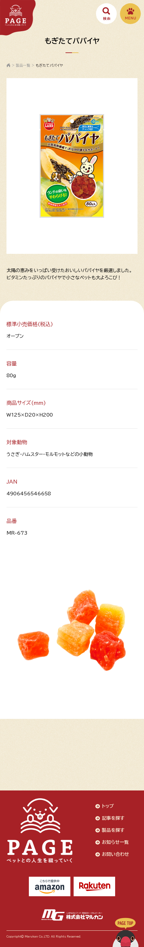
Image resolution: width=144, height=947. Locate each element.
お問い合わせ (115, 854)
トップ (108, 806)
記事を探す (113, 818)
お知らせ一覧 (115, 842)
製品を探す (113, 830)
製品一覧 (23, 65)
